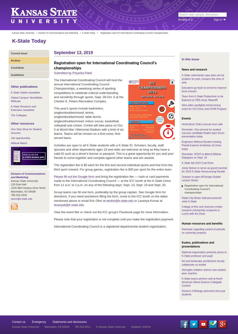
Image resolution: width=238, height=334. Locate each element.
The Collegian (19, 115)
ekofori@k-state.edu (119, 200)
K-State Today (88, 33)
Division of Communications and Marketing (58, 33)
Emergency (39, 322)
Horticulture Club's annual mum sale (202, 124)
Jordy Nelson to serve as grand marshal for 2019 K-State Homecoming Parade (204, 170)
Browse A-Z (185, 19)
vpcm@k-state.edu (21, 198)
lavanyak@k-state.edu (69, 205)
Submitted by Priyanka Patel (73, 73)
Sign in (218, 19)
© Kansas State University (111, 326)
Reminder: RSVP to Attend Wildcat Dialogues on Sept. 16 (201, 156)
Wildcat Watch (19, 143)
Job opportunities (20, 138)
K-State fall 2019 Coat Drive (197, 162)
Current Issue (19, 53)
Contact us (18, 322)
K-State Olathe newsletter (25, 92)
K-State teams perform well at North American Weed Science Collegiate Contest (202, 282)
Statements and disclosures (70, 322)
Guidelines (17, 75)
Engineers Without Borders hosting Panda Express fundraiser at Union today (201, 145)
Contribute (17, 67)
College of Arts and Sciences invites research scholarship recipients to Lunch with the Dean (202, 210)
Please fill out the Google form (74, 176)
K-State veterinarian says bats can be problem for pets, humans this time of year (203, 79)
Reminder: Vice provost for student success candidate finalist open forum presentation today (203, 133)
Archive (15, 60)
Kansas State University (49, 15)
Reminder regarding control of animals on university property (203, 231)
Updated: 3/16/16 (141, 326)
